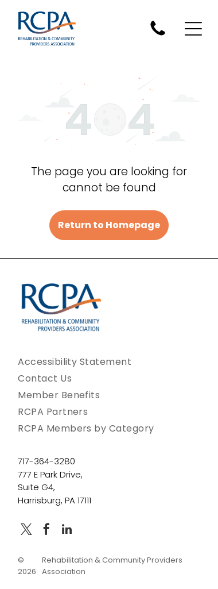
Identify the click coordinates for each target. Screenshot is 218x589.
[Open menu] (193, 28)
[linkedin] (66, 531)
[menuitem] (109, 361)
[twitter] (26, 531)
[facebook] (46, 531)
